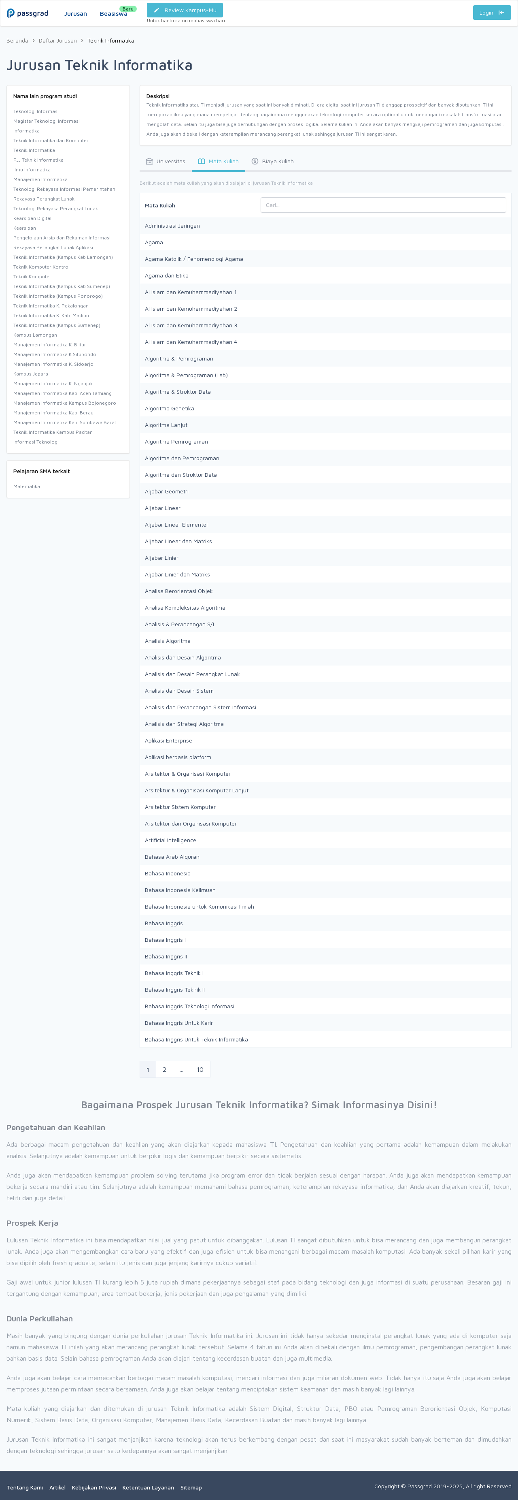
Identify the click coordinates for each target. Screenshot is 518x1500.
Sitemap (191, 1487)
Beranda (17, 40)
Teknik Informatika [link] (110, 40)
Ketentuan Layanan (148, 1487)
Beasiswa (113, 11)
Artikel (57, 1487)
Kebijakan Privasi (94, 1487)
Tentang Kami (24, 1487)
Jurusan (75, 13)
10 (200, 1069)
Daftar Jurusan (58, 40)
